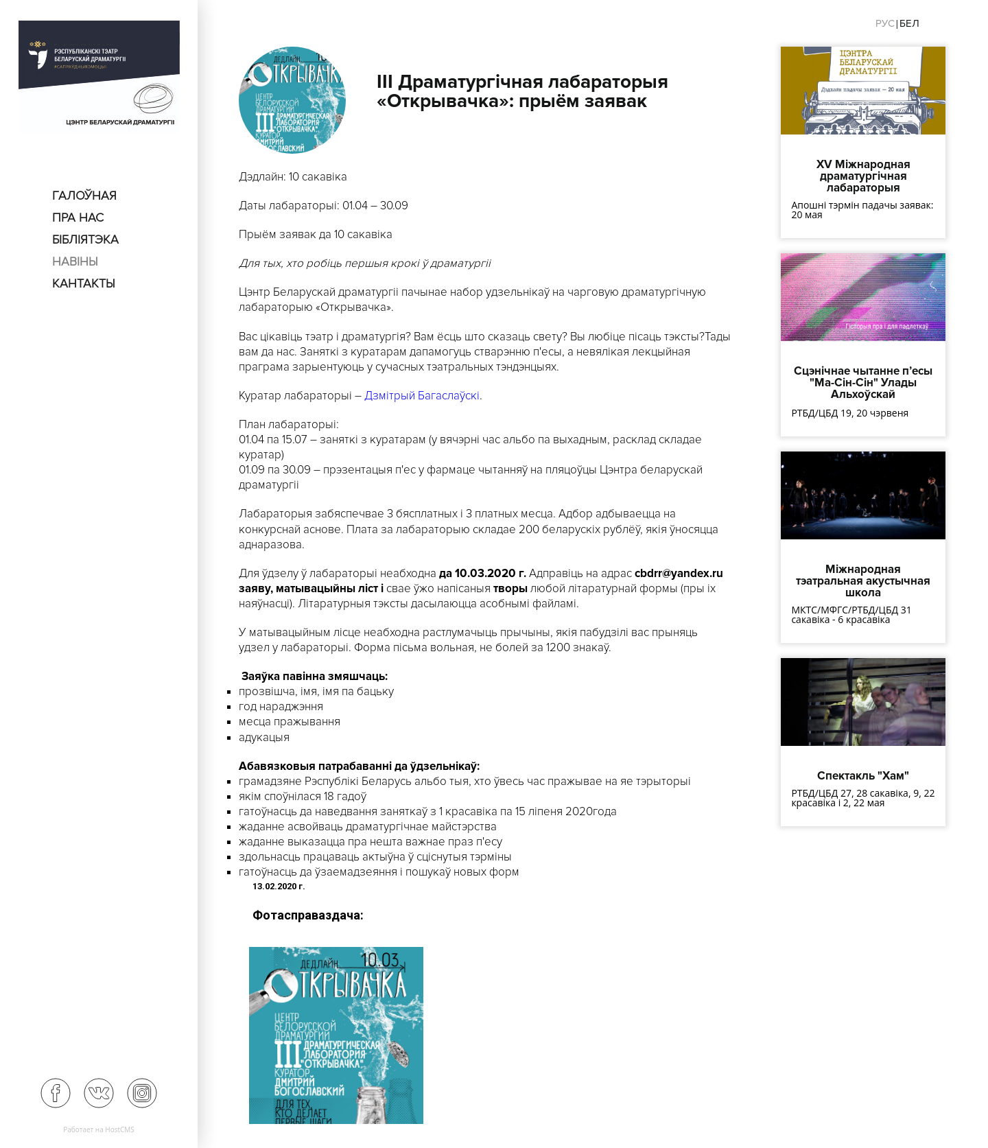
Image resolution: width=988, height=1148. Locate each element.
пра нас (78, 217)
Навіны (75, 261)
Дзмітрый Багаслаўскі (422, 395)
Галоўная (84, 195)
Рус (885, 23)
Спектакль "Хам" (863, 776)
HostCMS (119, 1129)
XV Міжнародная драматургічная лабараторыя (863, 176)
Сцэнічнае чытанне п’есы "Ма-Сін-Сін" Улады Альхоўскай (863, 382)
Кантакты (83, 283)
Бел (909, 23)
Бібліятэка (85, 239)
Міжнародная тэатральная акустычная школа (863, 581)
